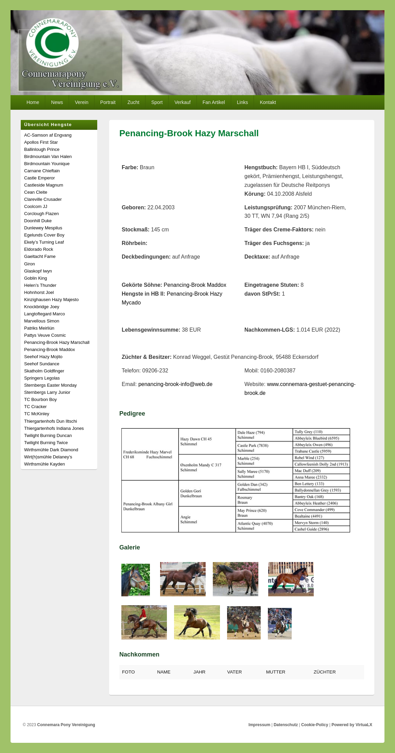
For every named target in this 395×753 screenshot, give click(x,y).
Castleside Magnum (43, 185)
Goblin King (35, 278)
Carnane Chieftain (42, 170)
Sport (156, 102)
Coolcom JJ (35, 206)
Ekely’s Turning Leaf (44, 242)
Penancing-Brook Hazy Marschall (56, 342)
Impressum (259, 724)
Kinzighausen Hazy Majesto (51, 299)
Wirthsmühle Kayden (44, 464)
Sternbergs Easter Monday (50, 385)
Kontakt (268, 102)
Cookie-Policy (314, 724)
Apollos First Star (41, 142)
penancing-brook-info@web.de (175, 384)
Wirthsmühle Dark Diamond (51, 449)
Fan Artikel (214, 102)
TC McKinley (36, 413)
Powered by (351, 724)
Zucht (133, 102)
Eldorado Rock (38, 249)
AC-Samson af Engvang (47, 135)
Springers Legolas (42, 378)
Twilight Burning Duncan (48, 435)
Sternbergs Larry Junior (47, 392)
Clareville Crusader (43, 199)
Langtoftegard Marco (44, 313)
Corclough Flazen (41, 213)
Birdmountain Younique (47, 163)
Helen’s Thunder (40, 285)
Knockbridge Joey (41, 306)
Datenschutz (286, 724)
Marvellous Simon (41, 320)
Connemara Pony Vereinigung (66, 724)
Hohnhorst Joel (39, 292)
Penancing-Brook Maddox (195, 285)
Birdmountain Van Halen (48, 156)
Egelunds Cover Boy (44, 235)
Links (242, 102)
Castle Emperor (39, 177)
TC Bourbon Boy (40, 399)
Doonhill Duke (38, 220)
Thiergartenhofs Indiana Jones (54, 428)
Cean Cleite (35, 192)
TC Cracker (35, 406)
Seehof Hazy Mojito (43, 356)
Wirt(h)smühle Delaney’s (48, 456)
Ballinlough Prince (41, 149)
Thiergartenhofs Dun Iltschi (50, 421)
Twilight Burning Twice (46, 442)
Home (33, 102)
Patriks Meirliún (39, 328)
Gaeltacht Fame (40, 256)
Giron (29, 263)
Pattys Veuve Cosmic (45, 335)
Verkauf (182, 102)
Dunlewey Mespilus (43, 227)
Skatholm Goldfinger (44, 370)
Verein (81, 102)
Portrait (108, 102)
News (57, 102)
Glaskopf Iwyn (38, 271)
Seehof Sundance (41, 363)
